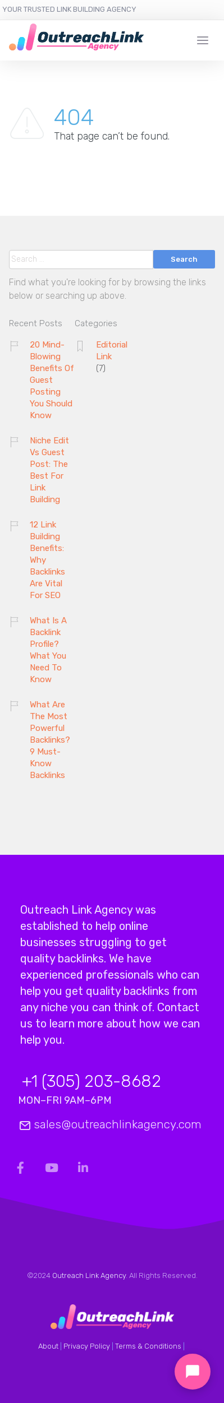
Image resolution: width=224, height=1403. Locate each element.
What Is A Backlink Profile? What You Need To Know (48, 649)
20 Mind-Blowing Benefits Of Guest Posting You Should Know (52, 380)
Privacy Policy (86, 1346)
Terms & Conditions (148, 1346)
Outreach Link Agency (89, 1275)
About (48, 1346)
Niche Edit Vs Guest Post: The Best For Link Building (49, 470)
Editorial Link (111, 351)
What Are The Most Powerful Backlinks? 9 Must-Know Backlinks (50, 740)
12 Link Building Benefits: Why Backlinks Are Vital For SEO (47, 560)
